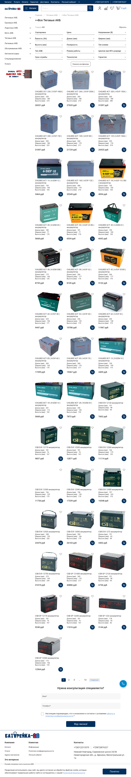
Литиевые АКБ (11, 43)
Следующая (94, 680)
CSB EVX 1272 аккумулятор (110, 532)
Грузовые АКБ (11, 23)
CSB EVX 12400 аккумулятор (110, 489)
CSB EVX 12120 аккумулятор (110, 403)
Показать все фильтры (81, 64)
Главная (38, 15)
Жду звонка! (80, 724)
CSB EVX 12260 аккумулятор (110, 447)
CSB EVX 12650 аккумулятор (79, 532)
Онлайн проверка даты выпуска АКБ (19, 764)
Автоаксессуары (12, 54)
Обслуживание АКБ (13, 48)
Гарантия (34, 2)
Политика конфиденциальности (41, 751)
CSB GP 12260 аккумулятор (47, 658)
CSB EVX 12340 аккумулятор (79, 489)
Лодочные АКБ (11, 28)
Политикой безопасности (74, 773)
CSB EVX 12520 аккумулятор (47, 532)
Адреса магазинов (12, 755)
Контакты (55, 2)
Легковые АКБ (11, 18)
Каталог (8, 2)
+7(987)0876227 (119, 2)
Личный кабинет (69, 2)
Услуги (17, 2)
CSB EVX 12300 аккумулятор (47, 489)
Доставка (44, 2)
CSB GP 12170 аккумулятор (47, 616)
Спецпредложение (13, 59)
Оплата (25, 2)
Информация (34, 747)
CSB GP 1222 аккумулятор (109, 616)
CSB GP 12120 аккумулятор (110, 574)
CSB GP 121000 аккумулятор (79, 574)
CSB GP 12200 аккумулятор (79, 616)
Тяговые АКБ (52, 15)
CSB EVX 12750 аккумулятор (47, 574)
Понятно (114, 771)
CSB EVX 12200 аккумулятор (79, 447)
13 (85, 680)
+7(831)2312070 (102, 2)
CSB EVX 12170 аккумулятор (47, 447)
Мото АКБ (9, 33)
